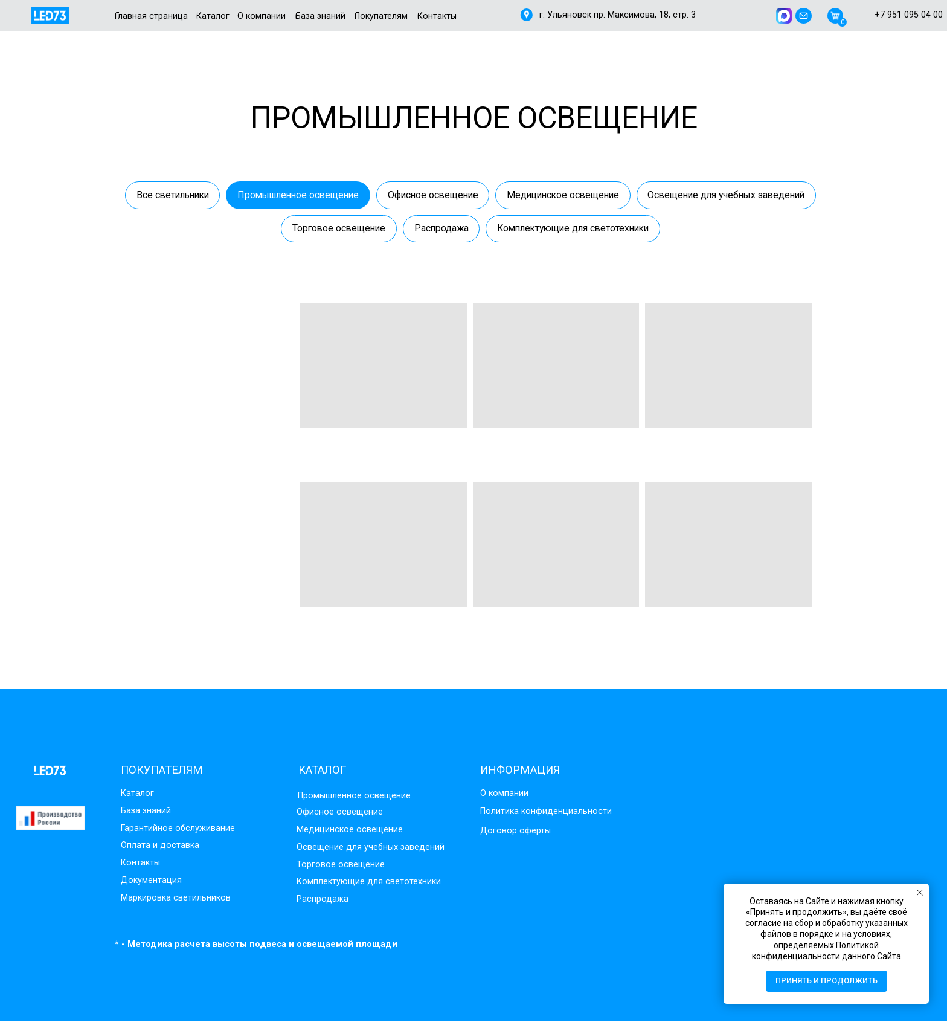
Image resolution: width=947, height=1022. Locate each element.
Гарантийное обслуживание (178, 829)
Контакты (140, 864)
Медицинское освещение (663, 195)
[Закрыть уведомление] (920, 893)
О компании (504, 794)
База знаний (146, 812)
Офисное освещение (529, 195)
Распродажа (535, 229)
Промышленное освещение (389, 195)
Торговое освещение (430, 229)
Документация (151, 881)
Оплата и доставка (160, 847)
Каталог (137, 794)
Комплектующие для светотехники (672, 229)
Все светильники (257, 195)
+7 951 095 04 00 (909, 15)
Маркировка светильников (176, 899)
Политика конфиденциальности (546, 812)
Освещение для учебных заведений (271, 229)
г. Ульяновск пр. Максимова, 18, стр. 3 (617, 15)
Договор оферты (515, 832)
